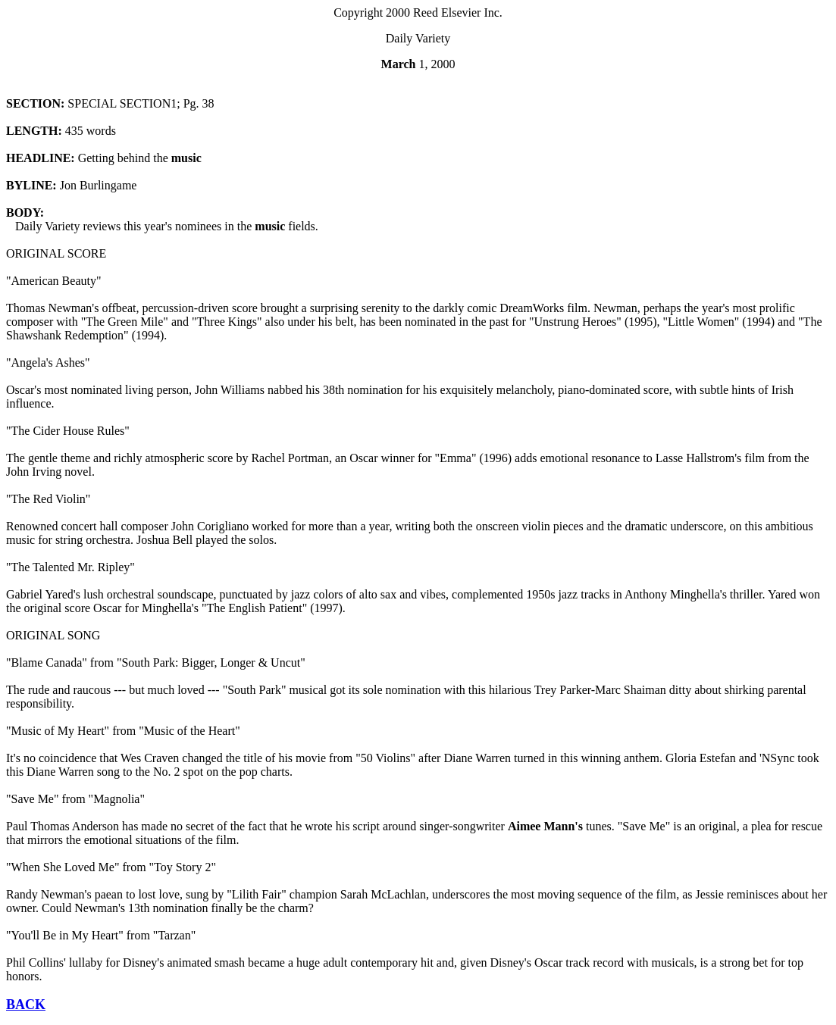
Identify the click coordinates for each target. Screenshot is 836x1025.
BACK (25, 1004)
